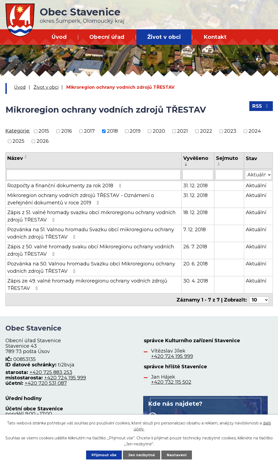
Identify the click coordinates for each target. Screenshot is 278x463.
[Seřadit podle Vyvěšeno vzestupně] (186, 163)
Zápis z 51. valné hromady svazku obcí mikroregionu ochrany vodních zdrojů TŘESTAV (91, 216)
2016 (66, 131)
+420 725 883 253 (51, 372)
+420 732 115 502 (171, 382)
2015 (43, 131)
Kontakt (215, 37)
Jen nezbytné (141, 454)
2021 (182, 131)
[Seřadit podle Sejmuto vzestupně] (219, 163)
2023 (230, 131)
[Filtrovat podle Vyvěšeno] (197, 175)
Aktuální (256, 186)
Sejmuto (227, 158)
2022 (206, 131)
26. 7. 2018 (195, 247)
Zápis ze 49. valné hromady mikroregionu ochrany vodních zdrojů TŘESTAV (87, 284)
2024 (254, 131)
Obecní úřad (106, 37)
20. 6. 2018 (195, 264)
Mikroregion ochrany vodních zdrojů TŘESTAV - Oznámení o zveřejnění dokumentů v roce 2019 (80, 199)
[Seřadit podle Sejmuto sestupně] (219, 165)
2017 (89, 131)
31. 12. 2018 (195, 186)
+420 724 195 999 (65, 377)
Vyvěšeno (195, 158)
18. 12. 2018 (195, 212)
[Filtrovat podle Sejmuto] (229, 175)
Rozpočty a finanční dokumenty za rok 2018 (65, 186)
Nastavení (178, 454)
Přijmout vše (102, 454)
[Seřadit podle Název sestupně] (26, 158)
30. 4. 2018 (195, 281)
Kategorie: (17, 131)
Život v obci (164, 37)
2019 (135, 131)
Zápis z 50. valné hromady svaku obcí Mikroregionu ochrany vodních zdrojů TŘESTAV (90, 250)
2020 (159, 131)
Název (15, 158)
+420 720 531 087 (46, 383)
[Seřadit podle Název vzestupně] (26, 156)
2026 (43, 141)
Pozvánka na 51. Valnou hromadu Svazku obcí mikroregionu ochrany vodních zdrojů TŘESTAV (90, 233)
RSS (260, 107)
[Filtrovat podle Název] (93, 175)
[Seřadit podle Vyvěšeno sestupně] (186, 165)
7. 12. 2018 (194, 230)
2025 (18, 141)
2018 (112, 131)
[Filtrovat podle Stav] (258, 174)
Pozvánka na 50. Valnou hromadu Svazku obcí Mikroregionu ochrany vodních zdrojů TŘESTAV (91, 267)
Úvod (59, 37)
